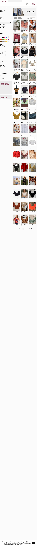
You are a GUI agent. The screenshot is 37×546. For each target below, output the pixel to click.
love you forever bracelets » (5, 92)
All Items (2, 72)
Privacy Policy (19, 544)
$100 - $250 (3, 50)
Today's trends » (3, 98)
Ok (33, 543)
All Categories (2, 10)
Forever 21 (4, 7)
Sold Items (2, 78)
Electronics (2, 18)
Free (1, 61)
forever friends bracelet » (5, 84)
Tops (2, 12)
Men (1, 13)
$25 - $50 (2, 47)
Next (34, 228)
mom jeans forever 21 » (4, 83)
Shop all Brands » (4, 97)
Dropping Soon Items (4, 77)
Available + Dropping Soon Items (5, 75)
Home (1, 7)
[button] (9, 1)
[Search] (16, 1)
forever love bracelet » (4, 87)
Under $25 (2, 46)
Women (8, 7)
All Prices (2, 45)
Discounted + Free (3, 62)
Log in (32, 1)
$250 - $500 (3, 51)
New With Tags (3, 68)
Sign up (35, 1)
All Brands (2, 26)
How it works (27, 4)
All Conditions (3, 66)
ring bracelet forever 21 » (5, 85)
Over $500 (2, 52)
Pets (1, 17)
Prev (20, 228)
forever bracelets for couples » (6, 86)
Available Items (3, 73)
